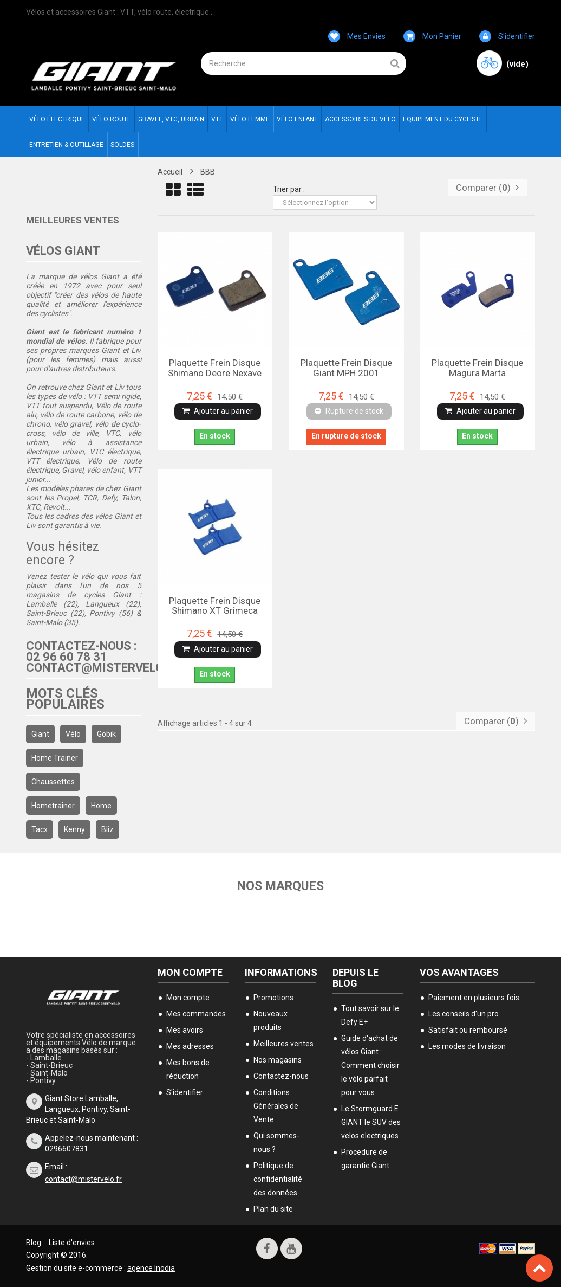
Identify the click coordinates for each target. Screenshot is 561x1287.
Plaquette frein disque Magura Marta (477, 367)
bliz (107, 829)
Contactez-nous (281, 1075)
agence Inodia (151, 1267)
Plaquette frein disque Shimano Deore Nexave (215, 367)
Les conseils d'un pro (463, 1013)
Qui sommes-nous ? (276, 1142)
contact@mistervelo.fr (83, 1178)
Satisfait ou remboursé (467, 1029)
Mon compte (190, 971)
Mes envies (357, 36)
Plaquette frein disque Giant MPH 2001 (346, 367)
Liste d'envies (72, 1242)
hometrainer (53, 805)
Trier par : (289, 189)
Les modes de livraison (467, 1045)
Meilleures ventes (72, 220)
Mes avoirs (184, 1029)
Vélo (73, 734)
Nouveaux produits (270, 1020)
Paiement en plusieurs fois (473, 997)
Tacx (39, 829)
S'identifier (507, 36)
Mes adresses (190, 1045)
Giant (40, 734)
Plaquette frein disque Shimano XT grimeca (214, 605)
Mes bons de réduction (188, 1069)
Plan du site (273, 1208)
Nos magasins (277, 1059)
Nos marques (281, 885)
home (101, 805)
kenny (74, 829)
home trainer (54, 758)
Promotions (273, 997)
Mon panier (432, 36)
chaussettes (53, 781)
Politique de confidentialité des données (277, 1178)
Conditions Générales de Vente (275, 1105)
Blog (33, 1242)
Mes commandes (196, 1013)
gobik (106, 734)
